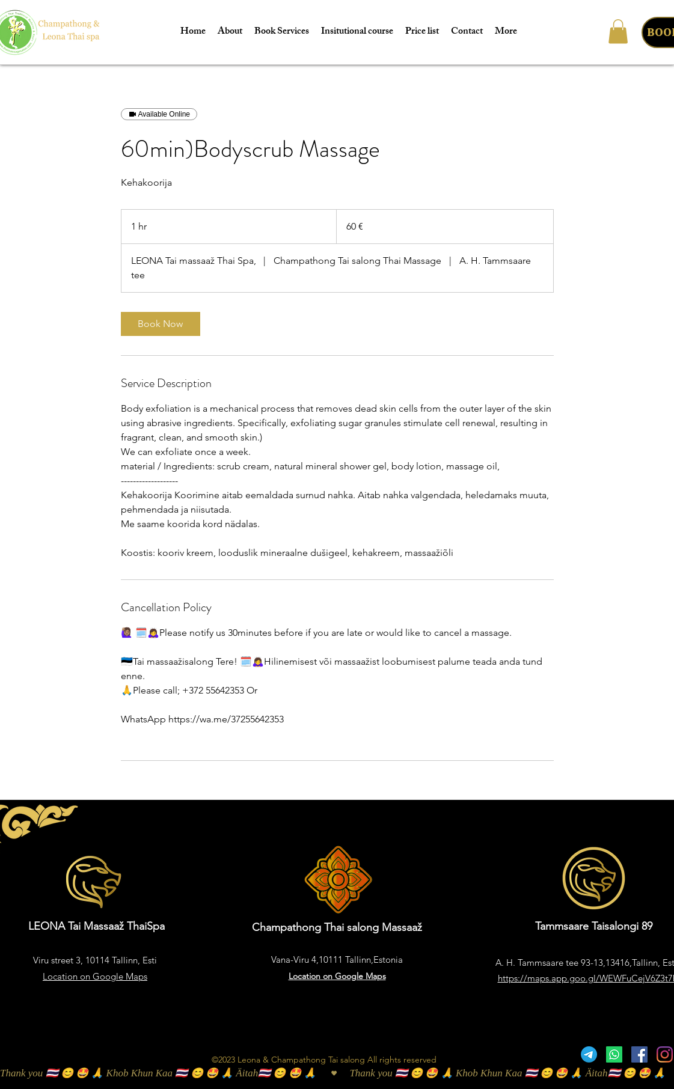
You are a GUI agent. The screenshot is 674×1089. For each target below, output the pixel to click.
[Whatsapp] (614, 1054)
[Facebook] (639, 1054)
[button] (618, 31)
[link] (160, 324)
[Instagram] (665, 1054)
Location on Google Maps (95, 976)
